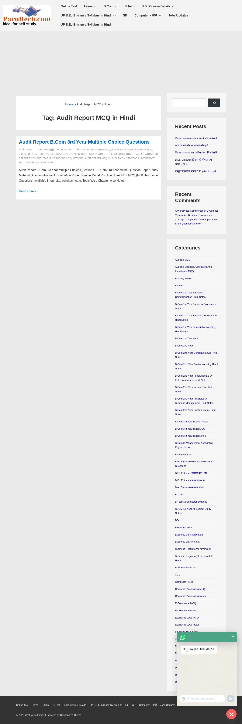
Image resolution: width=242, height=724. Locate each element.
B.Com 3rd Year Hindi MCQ (136, 149)
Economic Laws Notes (187, 624)
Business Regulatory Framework (193, 548)
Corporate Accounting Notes (190, 596)
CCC (177, 574)
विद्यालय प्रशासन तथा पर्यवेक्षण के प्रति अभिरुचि (196, 138)
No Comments (122, 154)
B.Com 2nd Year (184, 345)
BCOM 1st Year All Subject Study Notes (80, 154)
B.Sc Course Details (159, 6)
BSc (177, 520)
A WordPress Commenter (189, 210)
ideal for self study (19, 24)
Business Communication (189, 534)
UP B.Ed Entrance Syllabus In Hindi (89, 15)
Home (91, 6)
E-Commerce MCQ (185, 603)
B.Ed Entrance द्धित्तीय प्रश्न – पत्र (191, 473)
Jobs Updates (178, 15)
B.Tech (129, 6)
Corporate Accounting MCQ (190, 589)
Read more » (27, 191)
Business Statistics (185, 567)
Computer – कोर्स (148, 15)
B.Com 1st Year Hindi (187, 338)
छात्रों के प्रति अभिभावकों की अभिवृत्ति (191, 145)
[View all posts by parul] (28, 149)
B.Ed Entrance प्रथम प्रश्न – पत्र (190, 480)
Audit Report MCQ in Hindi (101, 158)
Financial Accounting (186, 631)
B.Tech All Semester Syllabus (191, 501)
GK (125, 15)
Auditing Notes (183, 278)
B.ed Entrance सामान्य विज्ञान (189, 487)
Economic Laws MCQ (187, 617)
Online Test (69, 6)
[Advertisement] (121, 59)
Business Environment (187, 541)
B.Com (111, 6)
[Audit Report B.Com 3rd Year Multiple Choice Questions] (63, 149)
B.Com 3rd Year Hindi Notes (36, 154)
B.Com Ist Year (183, 454)
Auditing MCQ (101, 149)
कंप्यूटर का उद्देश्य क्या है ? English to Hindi (195, 171)
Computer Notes (184, 581)
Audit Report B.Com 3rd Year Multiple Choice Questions (84, 142)
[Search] (214, 103)
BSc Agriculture (183, 527)
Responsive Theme (70, 715)
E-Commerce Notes (186, 610)
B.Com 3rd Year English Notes (191, 421)
